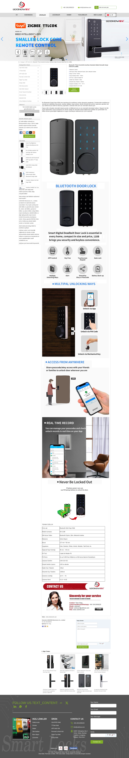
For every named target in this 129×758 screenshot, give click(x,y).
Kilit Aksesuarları (23, 86)
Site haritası (35, 731)
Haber (69, 15)
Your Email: (94, 709)
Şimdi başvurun (29, 136)
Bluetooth (51, 617)
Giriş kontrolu (22, 95)
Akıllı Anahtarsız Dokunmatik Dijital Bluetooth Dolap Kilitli (31, 175)
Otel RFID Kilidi (23, 67)
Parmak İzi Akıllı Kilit (24, 76)
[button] (62, 59)
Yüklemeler (82, 15)
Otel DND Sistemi (23, 89)
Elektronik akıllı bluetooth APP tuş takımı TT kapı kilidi (32, 160)
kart (55, 617)
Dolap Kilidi (22, 83)
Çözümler (56, 15)
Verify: (93, 732)
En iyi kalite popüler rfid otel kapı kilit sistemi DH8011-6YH (32, 153)
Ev (17, 15)
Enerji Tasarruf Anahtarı (25, 92)
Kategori (22, 62)
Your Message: (96, 716)
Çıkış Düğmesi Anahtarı (25, 101)
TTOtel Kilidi (22, 70)
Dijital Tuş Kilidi (23, 80)
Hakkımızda (28, 15)
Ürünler (42, 15)
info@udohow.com (85, 7)
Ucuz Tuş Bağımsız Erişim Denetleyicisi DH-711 (32, 146)
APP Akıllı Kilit (29, 62)
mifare (47, 617)
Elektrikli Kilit (22, 98)
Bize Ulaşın (98, 15)
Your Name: (94, 702)
